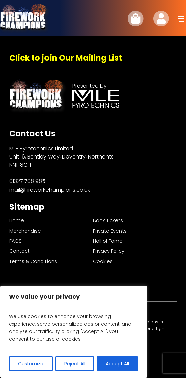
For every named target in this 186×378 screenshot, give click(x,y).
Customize (30, 363)
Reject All (74, 363)
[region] (73, 332)
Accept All (117, 363)
